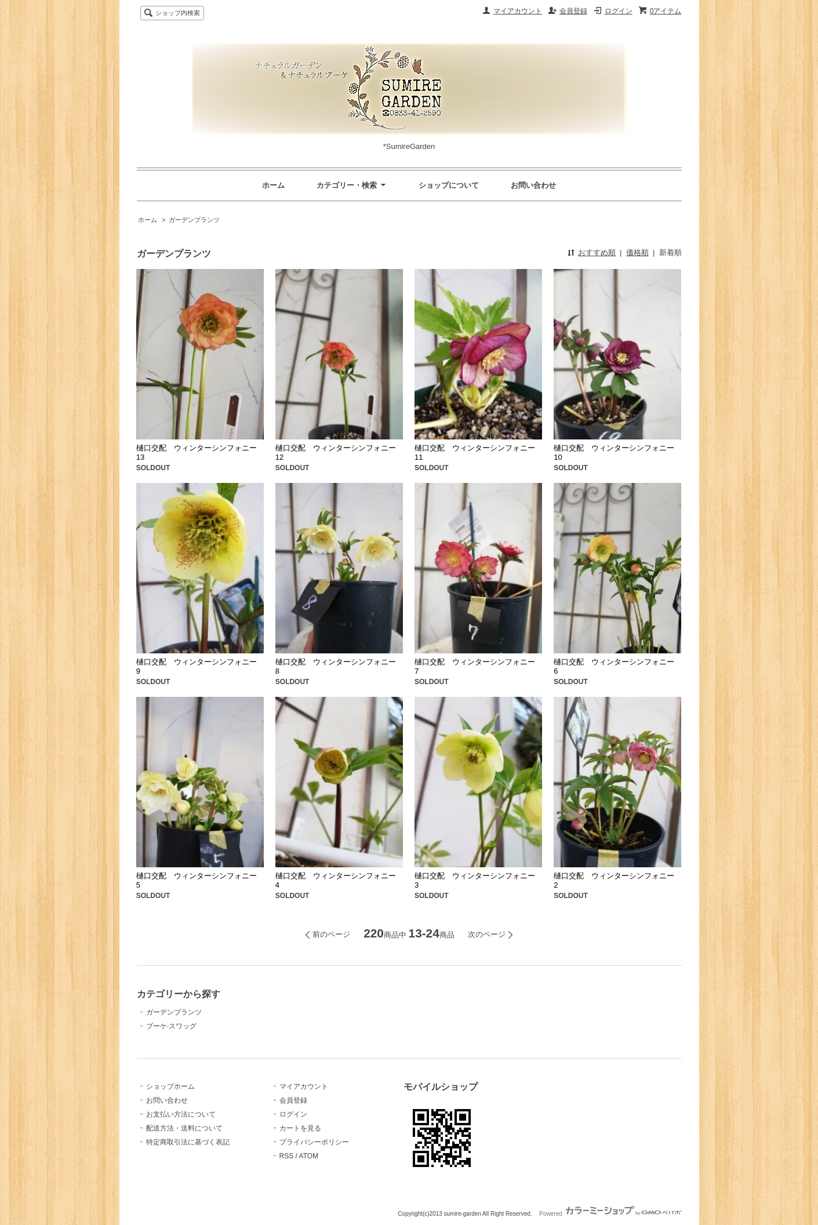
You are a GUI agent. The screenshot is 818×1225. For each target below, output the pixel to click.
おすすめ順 (597, 252)
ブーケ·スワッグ (171, 1026)
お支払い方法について (181, 1114)
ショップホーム (170, 1086)
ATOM (309, 1156)
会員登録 (573, 11)
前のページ (331, 934)
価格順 (637, 252)
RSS (286, 1156)
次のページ (487, 934)
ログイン (618, 11)
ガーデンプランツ (194, 219)
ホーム (273, 185)
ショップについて (449, 185)
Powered (610, 1214)
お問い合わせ (533, 185)
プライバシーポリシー (314, 1142)
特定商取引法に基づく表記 (188, 1142)
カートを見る (300, 1128)
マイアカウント (517, 11)
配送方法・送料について (184, 1128)
